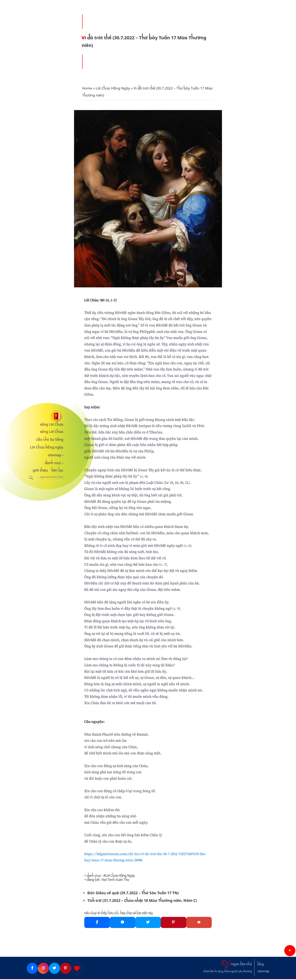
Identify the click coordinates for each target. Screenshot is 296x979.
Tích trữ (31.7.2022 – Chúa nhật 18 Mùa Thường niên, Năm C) (142, 900)
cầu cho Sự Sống (49, 439)
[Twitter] (148, 922)
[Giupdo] (77, 968)
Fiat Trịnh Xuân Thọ (115, 880)
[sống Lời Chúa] (45, 416)
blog (261, 964)
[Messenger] (122, 922)
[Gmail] (199, 922)
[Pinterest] (173, 922)
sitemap (55, 455)
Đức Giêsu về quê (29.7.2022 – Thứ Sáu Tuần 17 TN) (133, 893)
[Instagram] (43, 968)
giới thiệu (40, 470)
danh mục (54, 463)
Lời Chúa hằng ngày (46, 447)
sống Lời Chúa (51, 424)
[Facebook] (97, 922)
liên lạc (57, 470)
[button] (289, 950)
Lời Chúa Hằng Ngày (120, 876)
